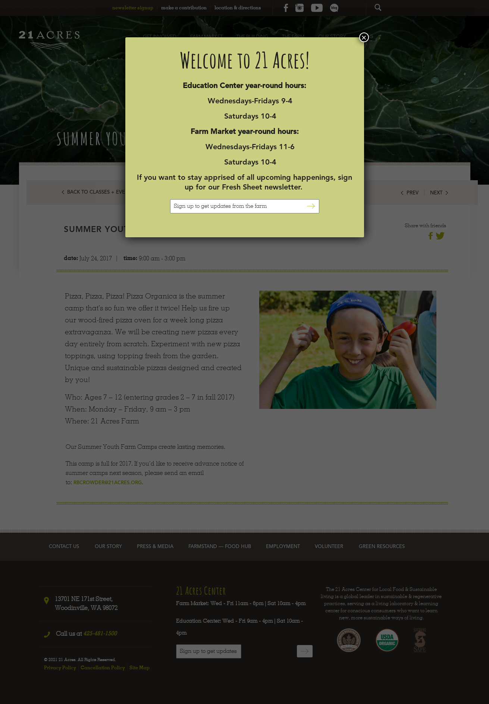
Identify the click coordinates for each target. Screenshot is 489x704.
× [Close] (363, 37)
